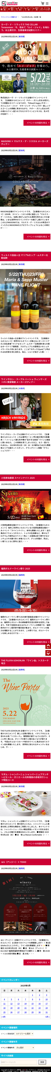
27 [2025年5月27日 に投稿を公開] (18, 1012)
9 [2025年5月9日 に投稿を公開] (39, 999)
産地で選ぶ (36, 9)
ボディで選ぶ (27, 9)
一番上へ (48, 647)
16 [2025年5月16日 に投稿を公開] (40, 1003)
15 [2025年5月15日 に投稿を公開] (32, 1003)
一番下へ (48, 651)
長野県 (21, 669)
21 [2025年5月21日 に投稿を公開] (25, 1007)
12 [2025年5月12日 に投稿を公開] (11, 1003)
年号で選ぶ (4, 9)
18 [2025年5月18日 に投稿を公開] (4, 1007)
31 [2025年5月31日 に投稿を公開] (47, 1012)
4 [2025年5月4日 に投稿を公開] (4, 999)
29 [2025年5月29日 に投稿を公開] (32, 1012)
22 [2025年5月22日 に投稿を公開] (32, 1007)
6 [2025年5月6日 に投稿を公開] (18, 999)
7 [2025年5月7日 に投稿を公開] (25, 999)
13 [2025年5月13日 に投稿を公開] (18, 1003)
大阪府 (21, 388)
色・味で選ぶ (19, 9)
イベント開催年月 (7, 1047)
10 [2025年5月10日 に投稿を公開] (47, 999)
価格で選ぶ (11, 9)
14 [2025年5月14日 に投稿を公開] (25, 1003)
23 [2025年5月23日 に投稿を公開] (40, 1007)
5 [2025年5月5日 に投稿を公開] (11, 999)
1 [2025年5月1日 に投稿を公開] (32, 995)
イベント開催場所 (7, 1033)
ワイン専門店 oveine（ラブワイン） (25, 1070)
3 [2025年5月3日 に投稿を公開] (46, 995)
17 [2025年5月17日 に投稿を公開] (47, 1003)
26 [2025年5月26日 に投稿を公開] (11, 1012)
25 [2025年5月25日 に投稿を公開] (4, 1012)
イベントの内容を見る (37, 122)
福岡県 (21, 575)
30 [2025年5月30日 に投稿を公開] (40, 1012)
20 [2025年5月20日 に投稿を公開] (18, 1007)
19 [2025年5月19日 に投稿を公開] (11, 1007)
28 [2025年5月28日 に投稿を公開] (25, 1012)
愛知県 (21, 150)
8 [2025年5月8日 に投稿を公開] (32, 999)
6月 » (48, 1016)
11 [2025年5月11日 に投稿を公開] (4, 1003)
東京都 (21, 36)
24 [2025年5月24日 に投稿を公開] (47, 1007)
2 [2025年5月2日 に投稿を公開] (39, 995)
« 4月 (3, 1016)
